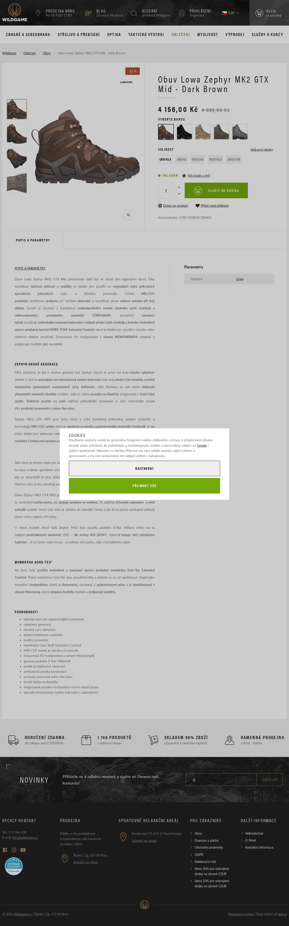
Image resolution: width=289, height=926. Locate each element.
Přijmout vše (144, 485)
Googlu (202, 445)
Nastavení (144, 468)
